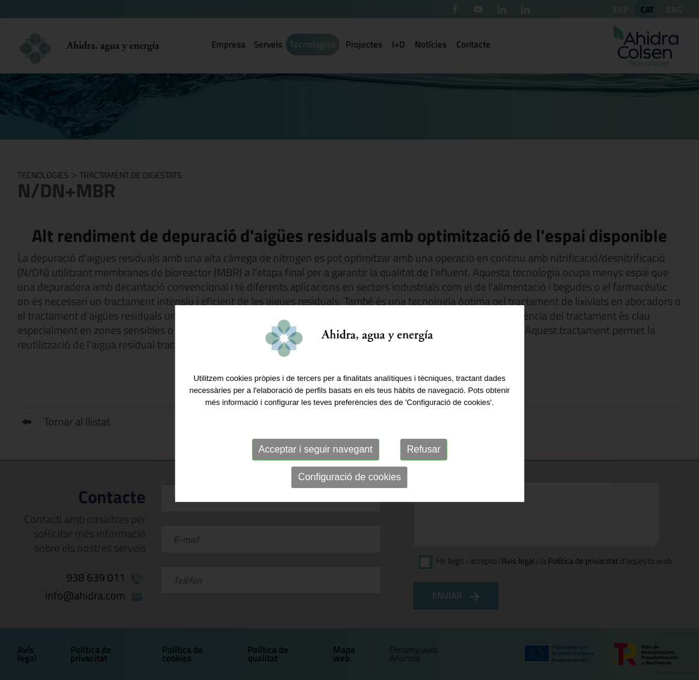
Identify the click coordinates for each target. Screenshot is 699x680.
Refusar (424, 471)
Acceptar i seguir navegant (315, 471)
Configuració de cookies (349, 499)
